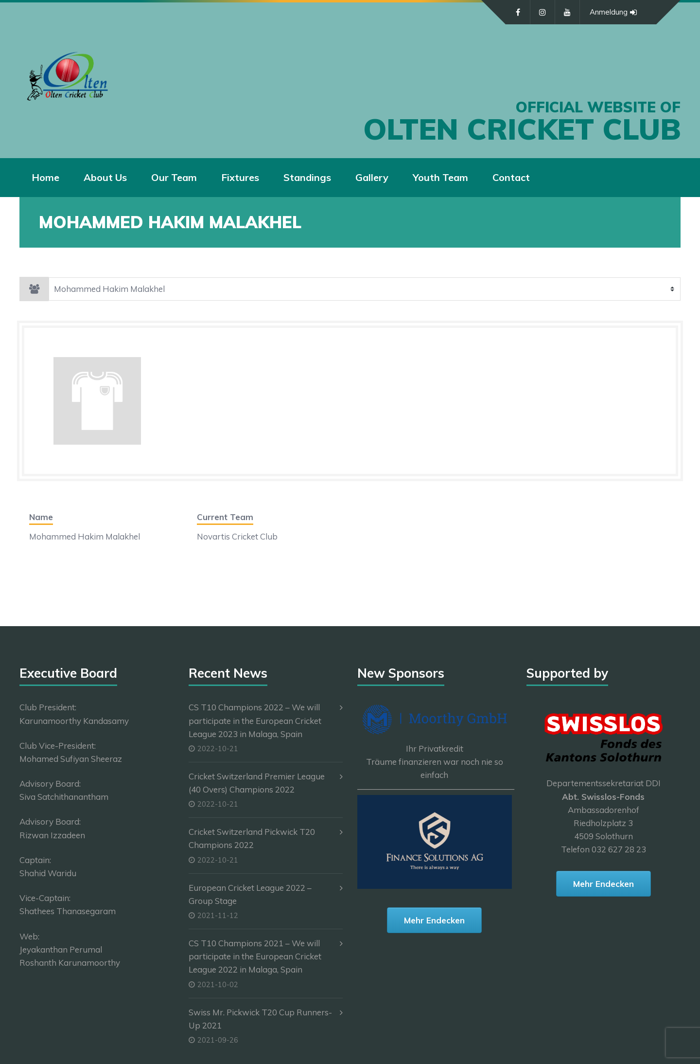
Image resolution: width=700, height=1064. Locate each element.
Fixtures (240, 177)
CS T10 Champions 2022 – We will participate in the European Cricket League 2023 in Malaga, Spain (255, 720)
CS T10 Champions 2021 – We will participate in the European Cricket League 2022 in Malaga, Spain (255, 956)
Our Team (174, 177)
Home (45, 177)
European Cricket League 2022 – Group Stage (250, 894)
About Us (105, 177)
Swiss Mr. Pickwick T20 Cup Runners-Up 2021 (260, 1018)
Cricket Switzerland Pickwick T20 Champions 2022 (252, 838)
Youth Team (440, 177)
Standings (307, 177)
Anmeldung (613, 12)
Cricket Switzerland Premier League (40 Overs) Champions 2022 (257, 782)
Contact (511, 177)
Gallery (371, 177)
